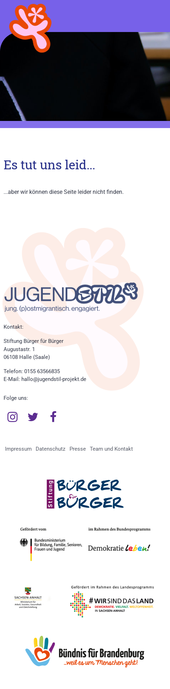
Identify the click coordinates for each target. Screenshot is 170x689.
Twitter (33, 417)
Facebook (53, 417)
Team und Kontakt (111, 449)
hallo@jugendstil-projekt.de (53, 379)
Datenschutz (50, 449)
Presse (77, 449)
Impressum (18, 449)
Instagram (12, 417)
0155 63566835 (42, 371)
